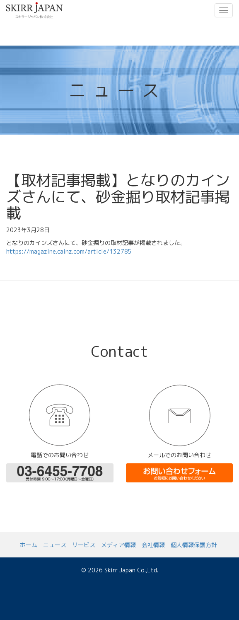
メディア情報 (118, 545)
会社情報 (153, 545)
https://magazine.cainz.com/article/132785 (69, 251)
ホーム (28, 545)
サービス (83, 545)
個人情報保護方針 (194, 545)
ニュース (54, 545)
